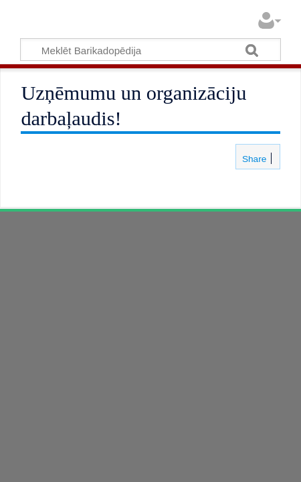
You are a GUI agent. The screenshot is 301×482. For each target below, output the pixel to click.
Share (252, 159)
